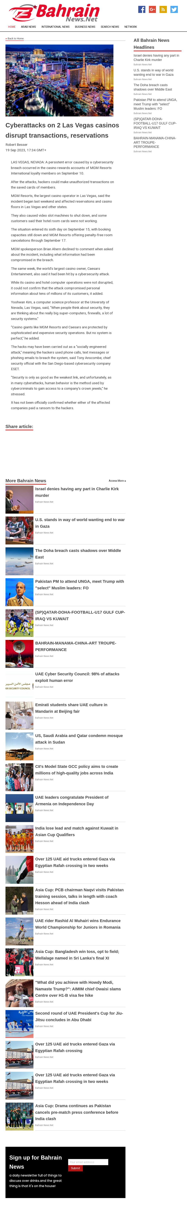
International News (55, 27)
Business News (85, 27)
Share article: (19, 426)
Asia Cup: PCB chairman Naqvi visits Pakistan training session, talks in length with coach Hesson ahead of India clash (79, 896)
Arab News (28, 27)
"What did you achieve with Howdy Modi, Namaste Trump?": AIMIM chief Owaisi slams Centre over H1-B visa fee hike (78, 988)
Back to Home (14, 39)
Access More (116, 480)
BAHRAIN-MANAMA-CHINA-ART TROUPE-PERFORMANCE (155, 142)
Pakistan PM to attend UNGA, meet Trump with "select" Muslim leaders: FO (155, 104)
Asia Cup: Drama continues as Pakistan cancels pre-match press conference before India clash (76, 1112)
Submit (75, 1168)
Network (131, 27)
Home (12, 27)
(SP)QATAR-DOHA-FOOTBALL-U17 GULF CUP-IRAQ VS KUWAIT (155, 123)
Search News (110, 27)
